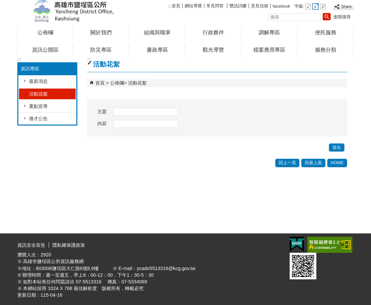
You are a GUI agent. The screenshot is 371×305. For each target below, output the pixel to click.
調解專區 (269, 32)
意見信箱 (259, 5)
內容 (102, 123)
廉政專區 (157, 50)
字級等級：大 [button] (323, 6)
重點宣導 (38, 106)
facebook (281, 6)
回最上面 (313, 162)
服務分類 (325, 50)
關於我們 (101, 32)
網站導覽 (193, 5)
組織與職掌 (157, 32)
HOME (337, 162)
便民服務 (325, 32)
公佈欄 (45, 32)
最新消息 (38, 81)
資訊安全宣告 (31, 245)
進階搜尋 (342, 16)
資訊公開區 (45, 50)
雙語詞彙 (238, 5)
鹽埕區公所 (73, 11)
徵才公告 (38, 118)
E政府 (297, 244)
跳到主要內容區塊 (3, 3)
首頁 (176, 5)
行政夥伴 (213, 32)
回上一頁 (287, 162)
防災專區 (101, 50)
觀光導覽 (213, 50)
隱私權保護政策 (68, 245)
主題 (102, 111)
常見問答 (215, 5)
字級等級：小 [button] (308, 6)
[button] (327, 16)
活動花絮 (38, 94)
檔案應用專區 (269, 50)
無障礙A (329, 245)
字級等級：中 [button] (315, 6)
